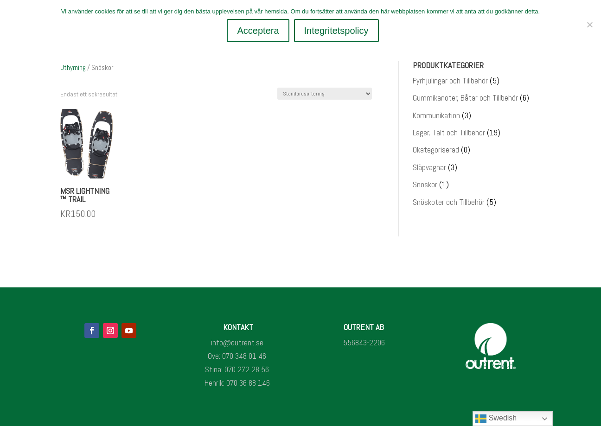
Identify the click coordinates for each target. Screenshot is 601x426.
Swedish (496, 418)
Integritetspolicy (336, 30)
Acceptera (258, 30)
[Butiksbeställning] (324, 94)
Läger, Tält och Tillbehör (449, 132)
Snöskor (425, 184)
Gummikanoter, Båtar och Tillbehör (465, 98)
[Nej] (589, 24)
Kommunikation (436, 115)
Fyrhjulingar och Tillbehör (450, 81)
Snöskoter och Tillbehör (449, 202)
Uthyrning (73, 67)
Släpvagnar (429, 167)
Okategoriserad (436, 150)
